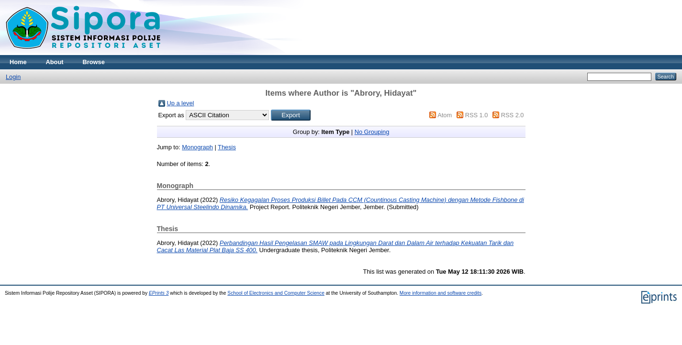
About (55, 62)
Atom (444, 115)
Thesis (227, 147)
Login (13, 76)
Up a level (180, 103)
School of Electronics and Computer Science (275, 293)
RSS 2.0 (512, 115)
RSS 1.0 (476, 115)
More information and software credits (440, 293)
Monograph (197, 147)
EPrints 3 (159, 293)
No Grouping (372, 131)
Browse (94, 62)
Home (18, 62)
